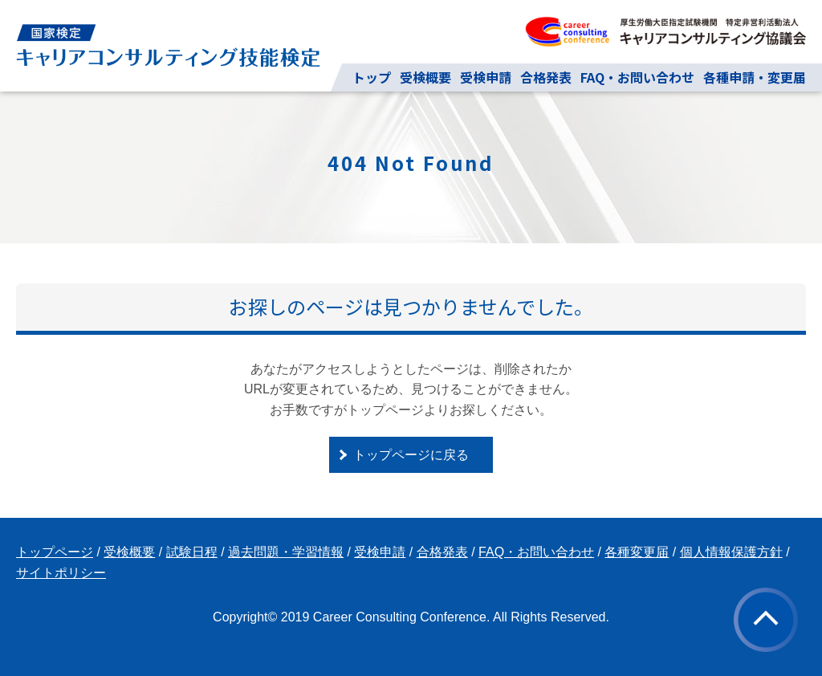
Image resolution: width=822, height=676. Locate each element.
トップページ (54, 552)
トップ (371, 77)
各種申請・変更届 (754, 77)
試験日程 (192, 552)
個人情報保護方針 (731, 552)
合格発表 (546, 77)
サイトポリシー (61, 573)
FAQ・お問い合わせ (637, 77)
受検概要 (425, 77)
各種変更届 (636, 552)
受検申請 (485, 77)
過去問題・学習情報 (286, 552)
